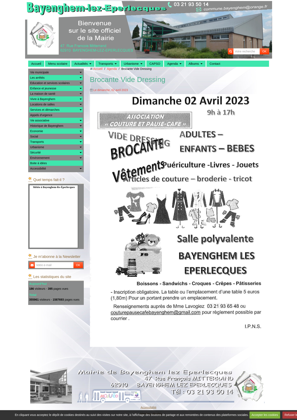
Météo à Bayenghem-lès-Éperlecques (54, 187)
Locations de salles (42, 104)
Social (34, 136)
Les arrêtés (37, 77)
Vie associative (39, 120)
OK (264, 51)
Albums (194, 63)
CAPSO (154, 63)
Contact (215, 63)
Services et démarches (44, 109)
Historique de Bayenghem (46, 125)
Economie (36, 131)
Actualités (81, 63)
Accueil (36, 63)
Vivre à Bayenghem (42, 99)
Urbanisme (131, 63)
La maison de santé (42, 93)
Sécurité (35, 152)
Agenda (172, 63)
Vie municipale (39, 72)
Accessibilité (38, 168)
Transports (105, 63)
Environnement (40, 157)
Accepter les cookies (265, 415)
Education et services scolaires (50, 83)
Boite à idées (38, 163)
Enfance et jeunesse (43, 88)
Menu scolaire (57, 63)
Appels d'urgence (41, 115)
